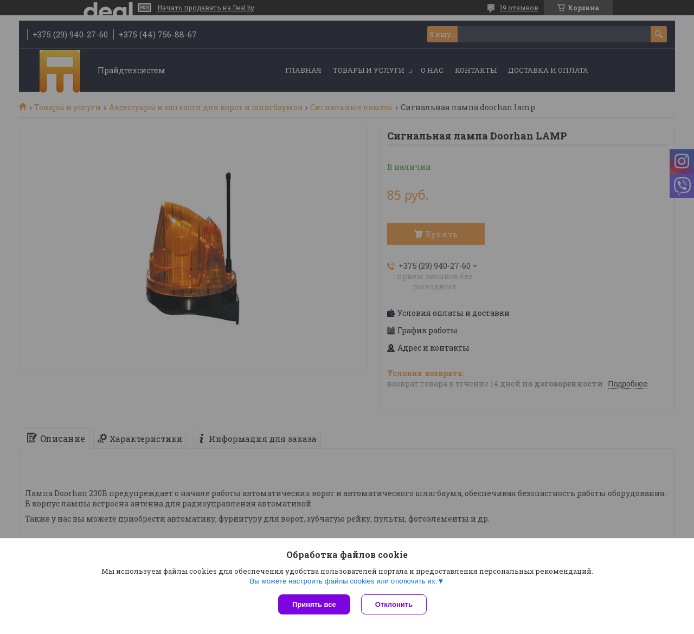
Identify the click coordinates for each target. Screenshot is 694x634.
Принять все (314, 604)
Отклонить (394, 604)
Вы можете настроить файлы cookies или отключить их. (343, 581)
